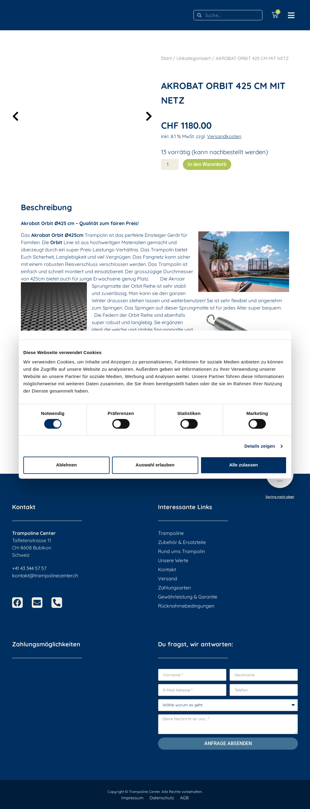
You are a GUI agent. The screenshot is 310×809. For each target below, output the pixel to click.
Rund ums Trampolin (181, 551)
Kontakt (167, 569)
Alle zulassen (243, 465)
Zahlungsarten (174, 588)
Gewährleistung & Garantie (187, 597)
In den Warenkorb (207, 164)
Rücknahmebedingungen (186, 606)
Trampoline (171, 533)
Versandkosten (224, 136)
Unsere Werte (173, 560)
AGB (184, 798)
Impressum (132, 798)
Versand (167, 578)
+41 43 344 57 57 (29, 568)
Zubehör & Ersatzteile (182, 542)
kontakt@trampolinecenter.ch (45, 575)
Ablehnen (66, 465)
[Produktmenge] (170, 164)
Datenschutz (162, 798)
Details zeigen (259, 446)
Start (166, 58)
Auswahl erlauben (155, 465)
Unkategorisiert (193, 58)
